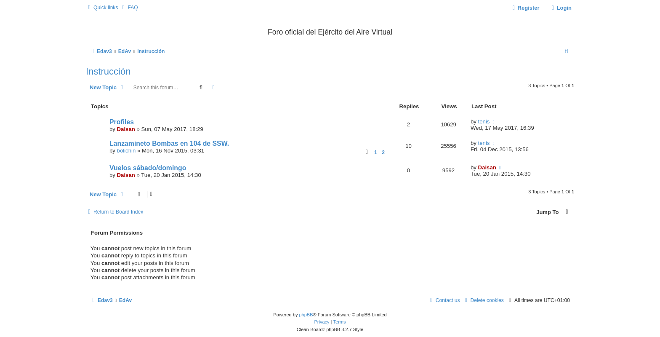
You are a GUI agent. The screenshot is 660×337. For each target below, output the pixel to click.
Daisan (126, 129)
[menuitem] (129, 7)
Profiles (121, 122)
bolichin (126, 150)
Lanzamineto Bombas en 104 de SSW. (169, 143)
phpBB (306, 314)
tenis (484, 121)
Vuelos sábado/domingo (147, 167)
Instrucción (108, 71)
